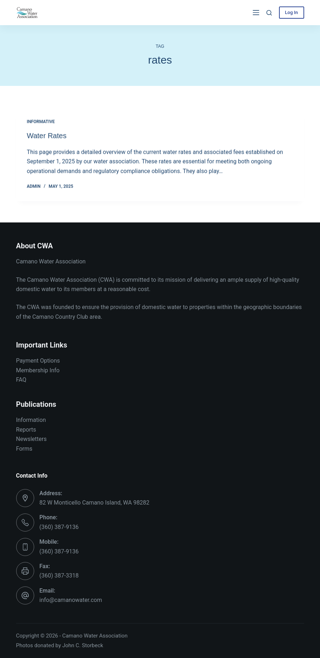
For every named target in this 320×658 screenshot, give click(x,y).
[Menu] (256, 12)
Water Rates (47, 136)
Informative (41, 122)
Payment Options (38, 360)
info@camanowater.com (71, 600)
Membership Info (38, 370)
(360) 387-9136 (59, 527)
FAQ (21, 379)
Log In (291, 12)
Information (31, 420)
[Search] (269, 12)
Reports (26, 429)
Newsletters (31, 439)
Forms (24, 448)
